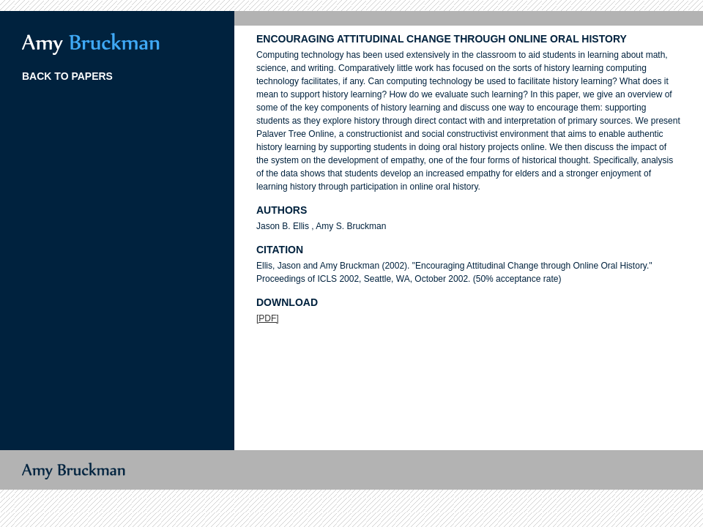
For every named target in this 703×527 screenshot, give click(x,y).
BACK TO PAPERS (67, 76)
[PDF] (267, 318)
